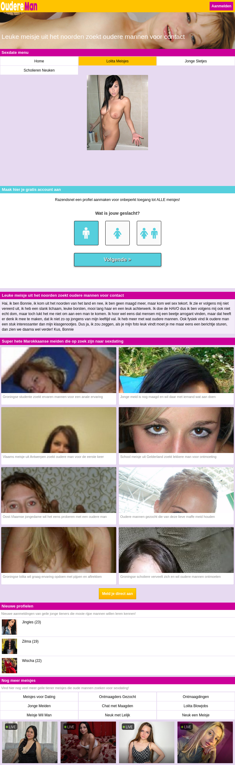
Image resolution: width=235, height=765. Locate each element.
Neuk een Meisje (195, 715)
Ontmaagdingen (196, 697)
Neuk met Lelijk (117, 715)
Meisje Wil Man (39, 715)
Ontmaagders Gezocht (117, 697)
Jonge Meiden (39, 706)
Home (39, 61)
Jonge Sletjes (196, 61)
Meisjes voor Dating (39, 697)
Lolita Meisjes (117, 61)
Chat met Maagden (117, 706)
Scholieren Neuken (39, 70)
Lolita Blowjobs (196, 706)
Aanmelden (221, 6)
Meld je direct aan (117, 594)
